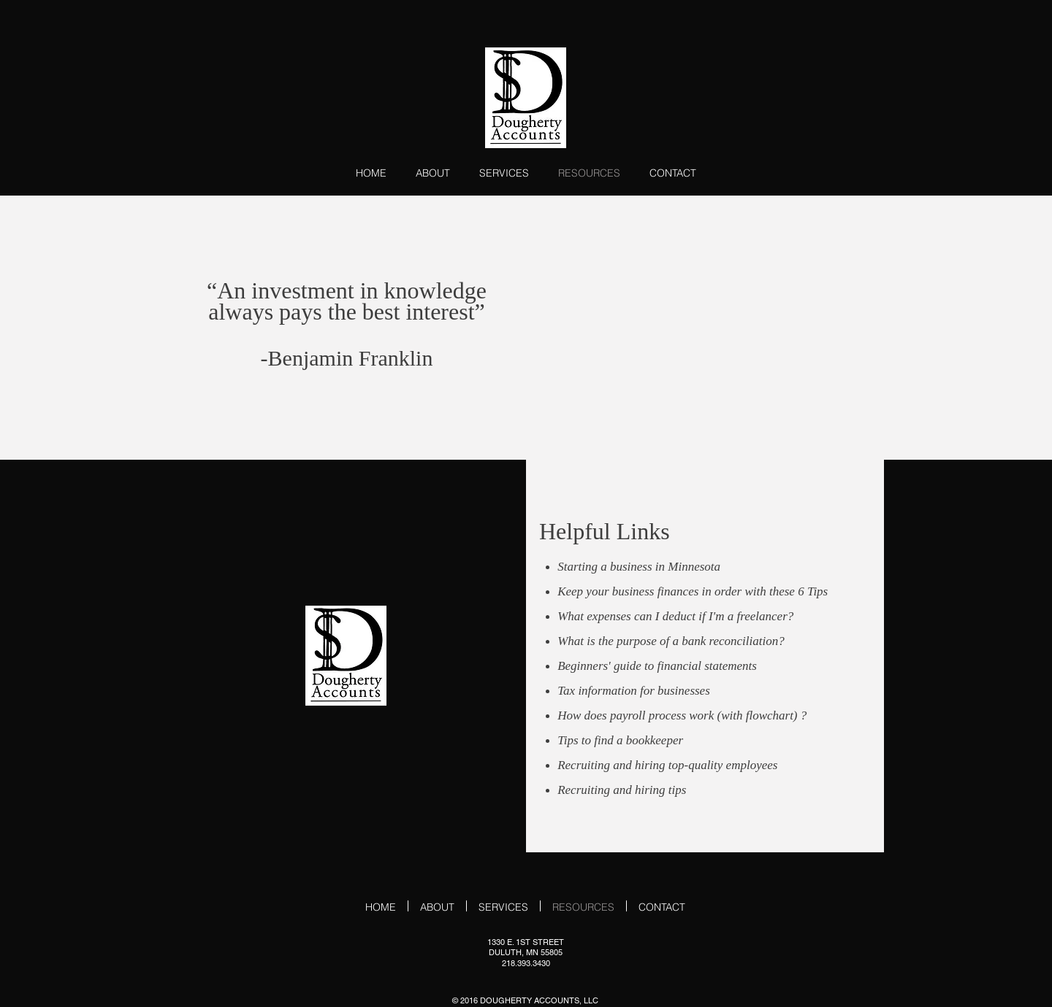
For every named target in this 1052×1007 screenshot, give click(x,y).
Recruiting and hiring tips (621, 790)
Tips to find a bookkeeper (620, 740)
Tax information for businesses (633, 691)
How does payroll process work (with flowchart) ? (682, 715)
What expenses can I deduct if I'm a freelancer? (675, 616)
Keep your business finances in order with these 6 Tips (692, 591)
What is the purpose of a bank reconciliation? (671, 641)
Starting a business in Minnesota (638, 567)
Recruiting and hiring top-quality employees (667, 765)
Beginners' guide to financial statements (657, 666)
